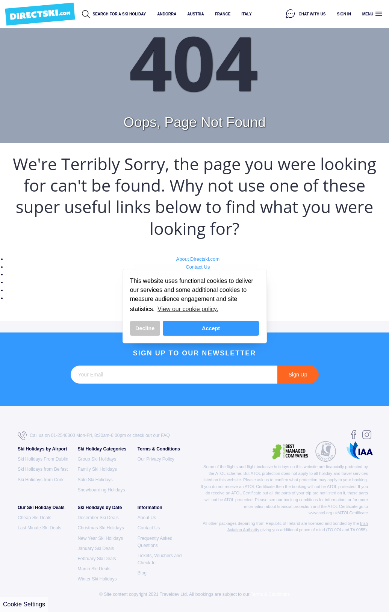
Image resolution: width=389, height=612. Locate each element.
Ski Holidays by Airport (42, 449)
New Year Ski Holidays (100, 538)
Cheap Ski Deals (34, 517)
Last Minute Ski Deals (39, 527)
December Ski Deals (97, 517)
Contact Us (198, 267)
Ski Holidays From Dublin (43, 459)
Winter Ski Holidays (97, 579)
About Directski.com (198, 259)
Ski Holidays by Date (99, 507)
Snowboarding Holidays (101, 490)
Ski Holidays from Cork (41, 479)
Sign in (344, 14)
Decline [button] (144, 328)
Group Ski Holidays (96, 459)
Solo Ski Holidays (94, 479)
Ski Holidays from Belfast (43, 469)
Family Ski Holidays (97, 469)
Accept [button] (211, 328)
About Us (147, 517)
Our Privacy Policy (156, 459)
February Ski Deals (96, 558)
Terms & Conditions (159, 449)
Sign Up (298, 375)
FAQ (165, 435)
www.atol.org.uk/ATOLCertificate (338, 513)
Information (150, 507)
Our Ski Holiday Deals (41, 507)
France (223, 14)
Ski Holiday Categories (101, 449)
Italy (246, 14)
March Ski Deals (93, 568)
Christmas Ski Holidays (100, 527)
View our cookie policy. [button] (187, 309)
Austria (195, 14)
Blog (142, 573)
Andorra (166, 14)
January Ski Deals (95, 548)
